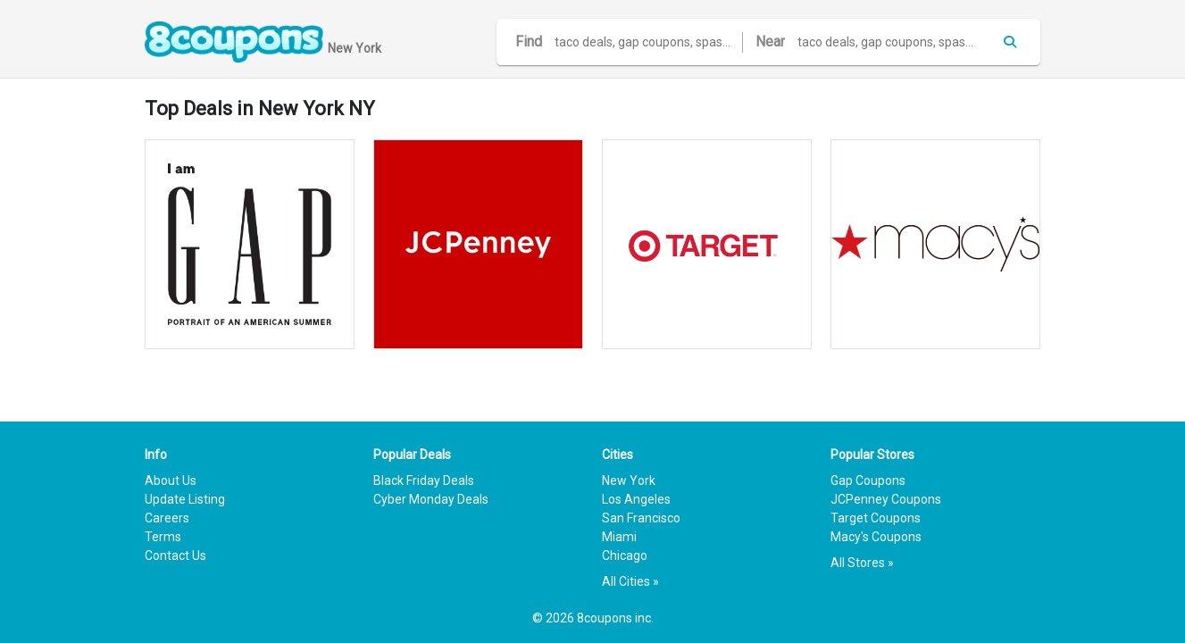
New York (628, 480)
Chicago (624, 555)
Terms (163, 537)
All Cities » (630, 581)
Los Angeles (636, 499)
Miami (619, 537)
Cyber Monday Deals (430, 499)
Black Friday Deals (423, 480)
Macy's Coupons (876, 537)
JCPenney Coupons (885, 499)
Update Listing (185, 499)
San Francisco (641, 518)
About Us (170, 480)
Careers (167, 518)
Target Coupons (875, 518)
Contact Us (175, 555)
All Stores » (862, 562)
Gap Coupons (867, 480)
